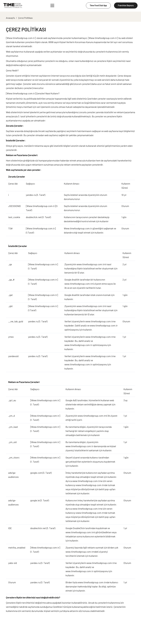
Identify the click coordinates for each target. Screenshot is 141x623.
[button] (52, 5)
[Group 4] (13, 5)
